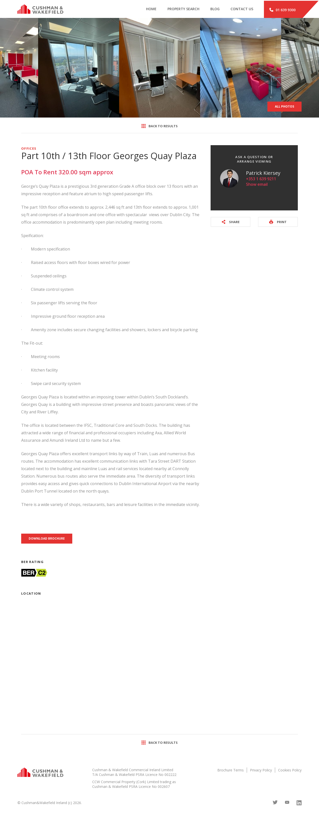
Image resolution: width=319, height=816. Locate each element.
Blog (212, 9)
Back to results (160, 126)
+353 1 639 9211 (261, 179)
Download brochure (47, 539)
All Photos (284, 107)
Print (278, 222)
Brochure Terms (230, 770)
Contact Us (240, 9)
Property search (180, 9)
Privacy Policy (261, 770)
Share (230, 222)
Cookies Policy (290, 770)
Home (146, 9)
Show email (257, 185)
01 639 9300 (282, 9)
